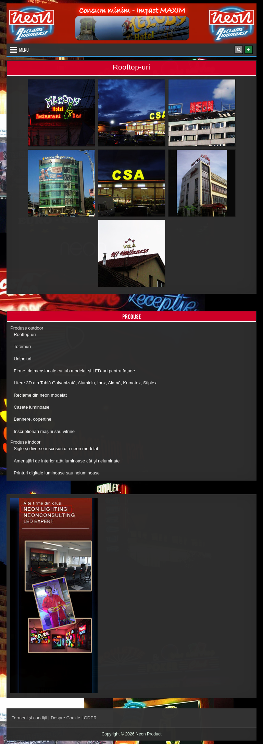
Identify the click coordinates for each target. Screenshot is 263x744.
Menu (24, 49)
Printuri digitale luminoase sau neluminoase (57, 472)
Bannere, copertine (32, 419)
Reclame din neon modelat (40, 395)
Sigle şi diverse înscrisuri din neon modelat (56, 448)
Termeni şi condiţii (29, 717)
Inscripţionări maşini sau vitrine (44, 431)
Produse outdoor (26, 328)
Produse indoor (25, 442)
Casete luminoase (31, 407)
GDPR (90, 717)
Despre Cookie (65, 717)
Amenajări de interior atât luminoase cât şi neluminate (67, 460)
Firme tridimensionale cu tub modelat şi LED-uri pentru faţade (74, 370)
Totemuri (22, 346)
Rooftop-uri (25, 334)
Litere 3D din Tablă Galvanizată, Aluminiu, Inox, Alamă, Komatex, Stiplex (85, 382)
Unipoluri (22, 358)
